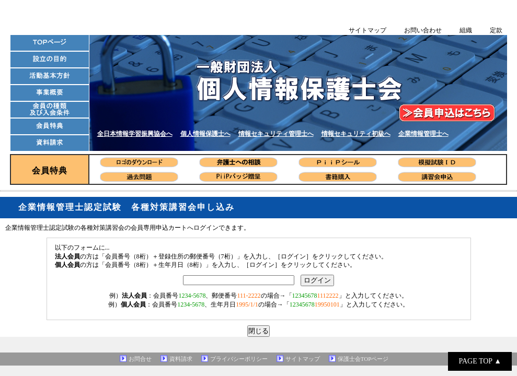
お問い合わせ (423, 30)
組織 (465, 30)
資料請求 (180, 359)
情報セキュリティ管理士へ (276, 133)
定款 (496, 30)
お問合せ (140, 359)
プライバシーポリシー (239, 359)
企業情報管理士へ (423, 133)
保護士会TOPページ (363, 359)
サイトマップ (367, 30)
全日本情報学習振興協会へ (135, 133)
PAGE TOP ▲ (479, 361)
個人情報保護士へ (205, 133)
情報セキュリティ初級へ (355, 133)
